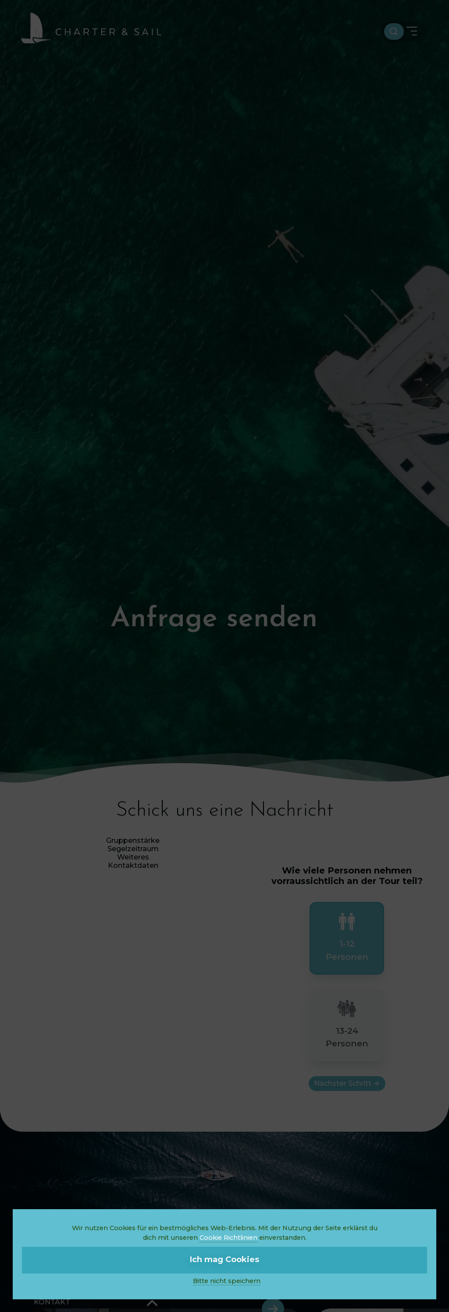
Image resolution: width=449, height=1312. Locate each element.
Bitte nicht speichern (226, 1281)
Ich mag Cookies (224, 1259)
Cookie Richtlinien (228, 1238)
